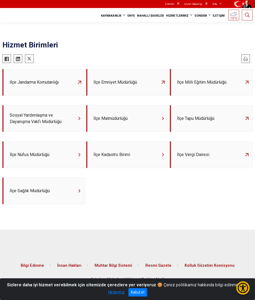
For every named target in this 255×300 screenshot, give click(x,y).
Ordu (215, 4)
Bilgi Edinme (32, 265)
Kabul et (138, 292)
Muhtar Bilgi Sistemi (113, 265)
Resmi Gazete (158, 265)
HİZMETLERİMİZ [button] (177, 15)
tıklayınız (116, 292)
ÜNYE (131, 15)
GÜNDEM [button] (201, 15)
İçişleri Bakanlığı (193, 4)
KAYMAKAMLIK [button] (111, 15)
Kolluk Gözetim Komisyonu (210, 265)
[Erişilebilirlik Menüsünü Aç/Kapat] (243, 288)
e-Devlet (169, 4)
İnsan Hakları (69, 265)
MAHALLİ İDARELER (150, 15)
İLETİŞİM (219, 15)
